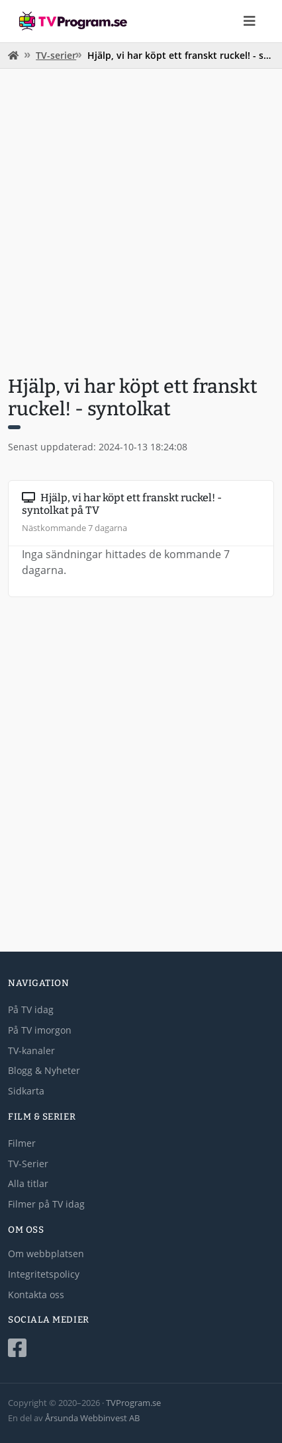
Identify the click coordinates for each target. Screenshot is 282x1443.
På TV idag (31, 1009)
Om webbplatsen (46, 1253)
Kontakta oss (36, 1294)
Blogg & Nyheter (44, 1070)
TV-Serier (28, 1163)
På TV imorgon (39, 1030)
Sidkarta (26, 1091)
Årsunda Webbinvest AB (92, 1418)
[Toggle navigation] (249, 21)
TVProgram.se (133, 1403)
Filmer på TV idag (46, 1204)
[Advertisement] (141, 220)
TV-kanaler (31, 1050)
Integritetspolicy (43, 1274)
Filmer (22, 1143)
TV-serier (56, 55)
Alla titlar (28, 1183)
